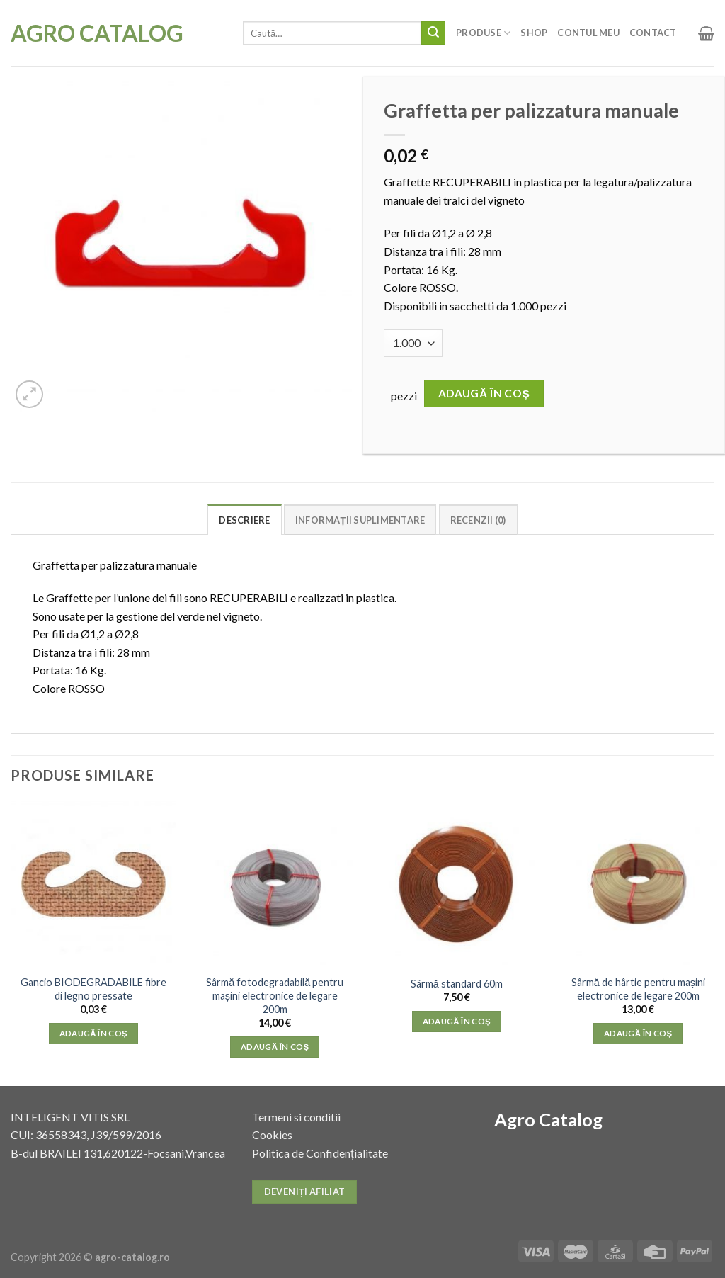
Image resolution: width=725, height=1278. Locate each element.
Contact (653, 32)
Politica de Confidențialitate (319, 1153)
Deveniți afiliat (305, 1191)
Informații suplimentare (360, 520)
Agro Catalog (97, 33)
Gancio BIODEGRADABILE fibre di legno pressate (93, 989)
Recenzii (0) (478, 520)
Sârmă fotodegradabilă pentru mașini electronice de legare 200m (274, 995)
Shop (533, 32)
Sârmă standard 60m (457, 984)
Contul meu (588, 32)
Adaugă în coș (484, 393)
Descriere (244, 520)
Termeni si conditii (296, 1117)
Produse (483, 33)
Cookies (272, 1134)
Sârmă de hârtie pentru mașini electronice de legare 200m (638, 989)
